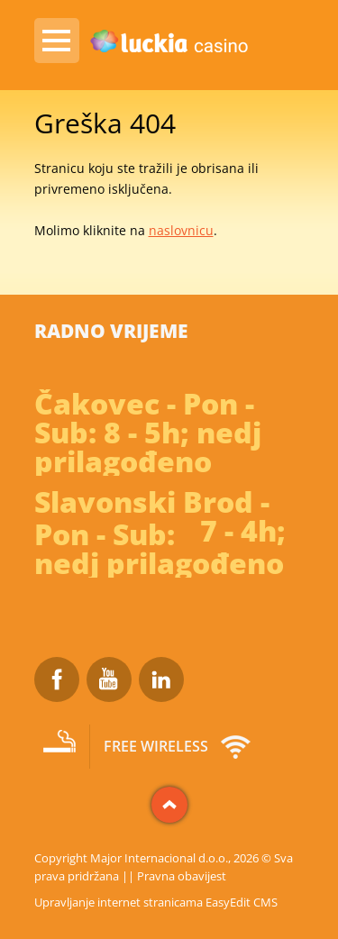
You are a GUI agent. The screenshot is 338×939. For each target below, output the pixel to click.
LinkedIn (161, 679)
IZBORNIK (56, 40)
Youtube (109, 679)
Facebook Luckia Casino (56, 679)
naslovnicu (181, 230)
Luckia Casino (169, 42)
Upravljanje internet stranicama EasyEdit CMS (156, 902)
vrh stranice (169, 805)
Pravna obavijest (181, 876)
